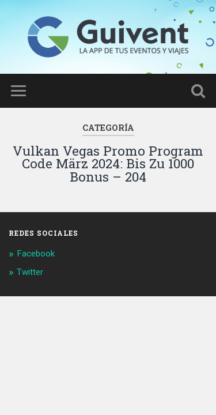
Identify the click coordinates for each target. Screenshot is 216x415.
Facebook (36, 253)
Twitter (30, 272)
